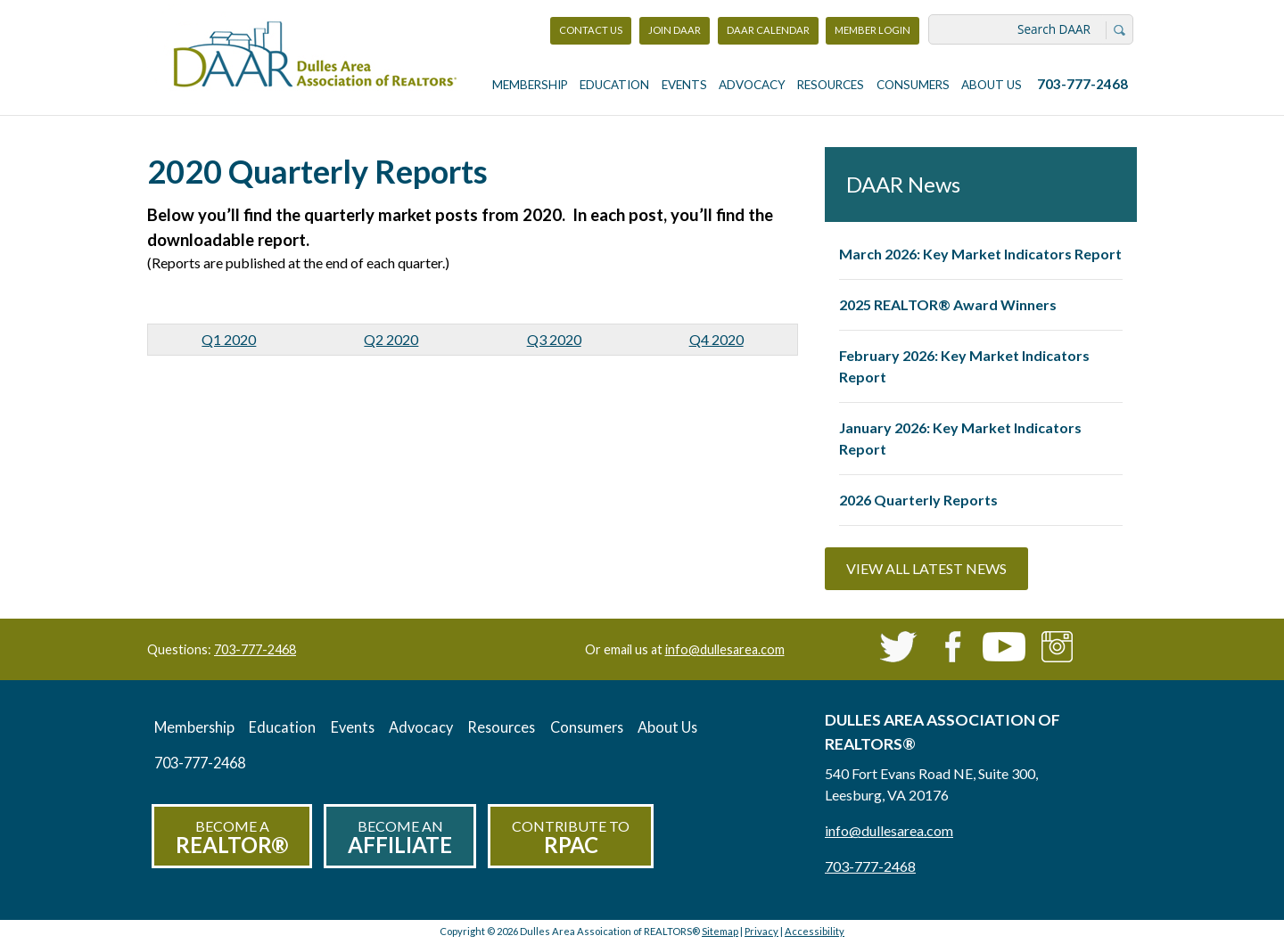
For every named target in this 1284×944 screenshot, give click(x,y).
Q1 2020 (229, 339)
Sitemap (720, 931)
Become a (232, 837)
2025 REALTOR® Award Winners (948, 304)
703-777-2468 (1082, 84)
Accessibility (814, 931)
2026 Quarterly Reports (918, 499)
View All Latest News (926, 568)
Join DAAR (674, 30)
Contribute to (571, 837)
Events (684, 85)
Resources (830, 85)
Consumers (913, 85)
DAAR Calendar (768, 30)
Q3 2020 (554, 339)
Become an (400, 837)
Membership (530, 85)
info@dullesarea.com (725, 649)
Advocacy (752, 85)
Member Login (872, 34)
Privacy (761, 931)
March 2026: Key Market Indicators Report (980, 253)
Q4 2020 (716, 339)
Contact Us (590, 30)
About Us (991, 85)
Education (614, 85)
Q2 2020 (391, 339)
